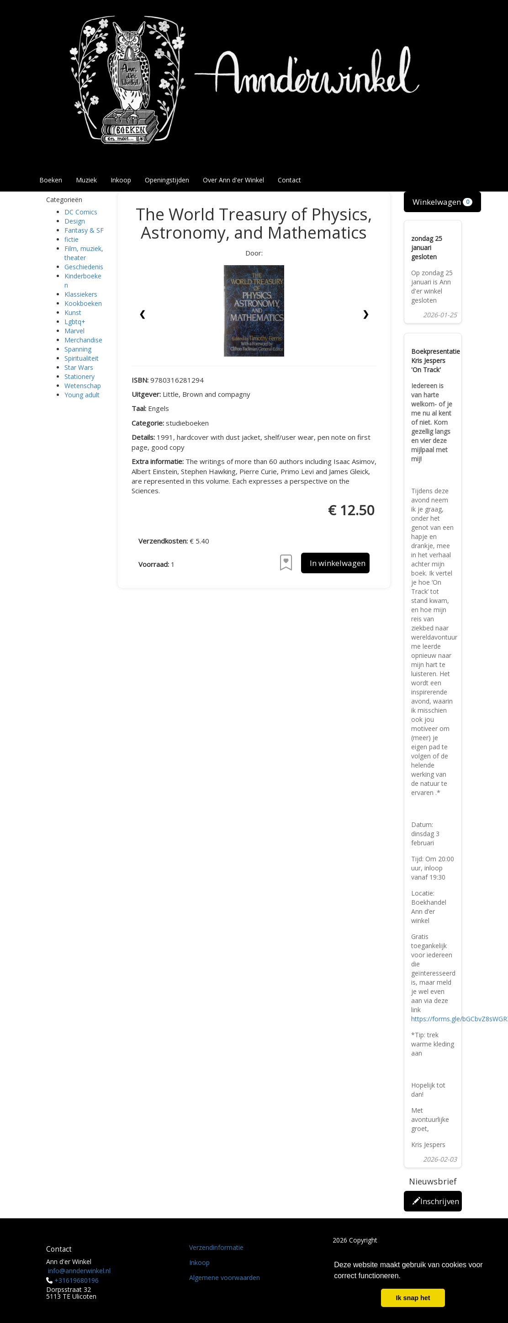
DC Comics (80, 212)
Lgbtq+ (74, 321)
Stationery (79, 376)
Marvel (74, 330)
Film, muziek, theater (83, 253)
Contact (289, 180)
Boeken (50, 180)
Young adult (82, 394)
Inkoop (121, 180)
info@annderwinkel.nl (79, 1270)
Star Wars (78, 367)
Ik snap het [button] (413, 1298)
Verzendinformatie (216, 1247)
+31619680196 (76, 1280)
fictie (71, 239)
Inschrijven (436, 1201)
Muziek (86, 180)
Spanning (77, 349)
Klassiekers (80, 294)
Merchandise (83, 340)
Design (74, 221)
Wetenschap (82, 385)
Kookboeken (83, 303)
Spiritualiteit (81, 358)
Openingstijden (167, 180)
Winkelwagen (442, 202)
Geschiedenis (83, 266)
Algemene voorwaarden (224, 1277)
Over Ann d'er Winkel (233, 180)
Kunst (72, 312)
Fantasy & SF (84, 230)
